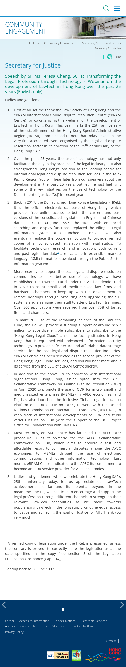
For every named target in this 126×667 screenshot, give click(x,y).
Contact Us (27, 626)
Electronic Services (94, 621)
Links (43, 626)
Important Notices (81, 626)
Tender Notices (65, 621)
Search (106, 8)
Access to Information (34, 621)
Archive (10, 626)
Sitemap (58, 626)
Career (9, 621)
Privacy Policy (14, 632)
